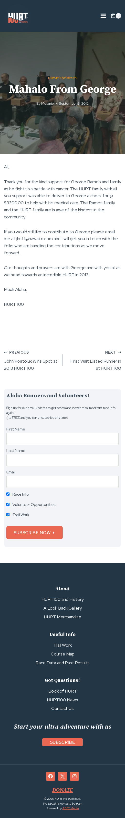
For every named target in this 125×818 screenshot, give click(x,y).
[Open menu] (103, 15)
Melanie (47, 103)
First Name (15, 429)
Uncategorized (62, 78)
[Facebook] (50, 776)
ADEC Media (70, 808)
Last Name (15, 450)
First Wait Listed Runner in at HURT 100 (94, 360)
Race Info (17, 494)
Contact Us (62, 708)
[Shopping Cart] (116, 16)
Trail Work (17, 514)
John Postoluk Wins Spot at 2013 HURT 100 (31, 360)
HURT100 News (62, 700)
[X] (62, 776)
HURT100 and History (63, 599)
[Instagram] (74, 776)
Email (10, 472)
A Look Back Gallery (62, 608)
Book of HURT (62, 691)
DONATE (62, 790)
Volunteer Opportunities (31, 504)
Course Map (62, 654)
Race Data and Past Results (63, 662)
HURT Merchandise (62, 617)
